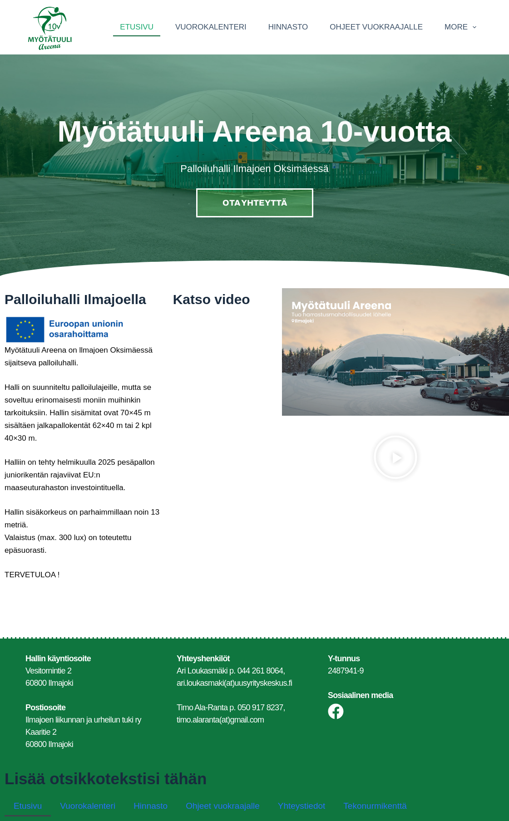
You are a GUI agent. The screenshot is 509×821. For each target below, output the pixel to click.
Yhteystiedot (302, 806)
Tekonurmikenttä (374, 806)
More (462, 27)
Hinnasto (288, 27)
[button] (395, 459)
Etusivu (136, 27)
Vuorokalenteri (211, 27)
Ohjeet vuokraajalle (376, 27)
